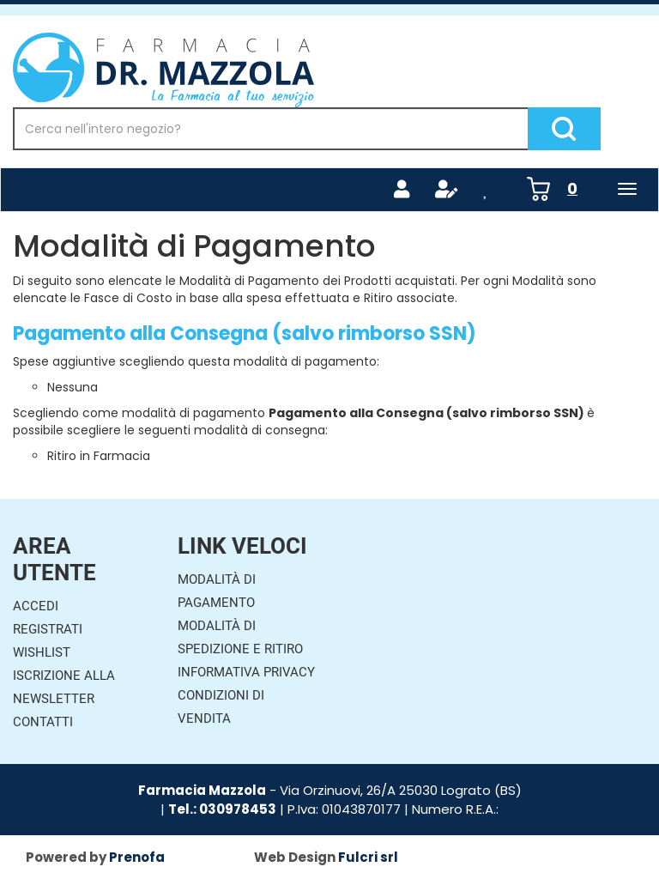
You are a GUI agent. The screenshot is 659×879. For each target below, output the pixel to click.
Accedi (35, 606)
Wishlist (41, 652)
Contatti (43, 722)
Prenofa (137, 857)
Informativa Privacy (246, 672)
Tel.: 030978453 (222, 809)
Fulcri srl (368, 857)
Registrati (47, 629)
